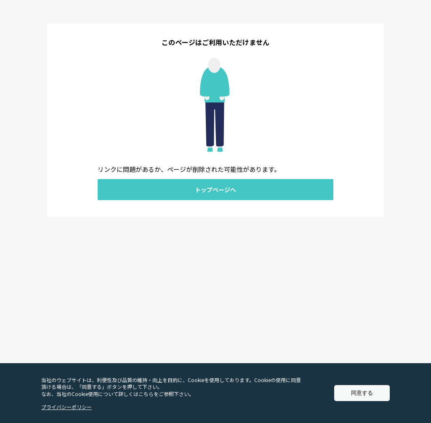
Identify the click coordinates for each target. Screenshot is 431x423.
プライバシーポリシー (66, 406)
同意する (362, 393)
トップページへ (215, 189)
